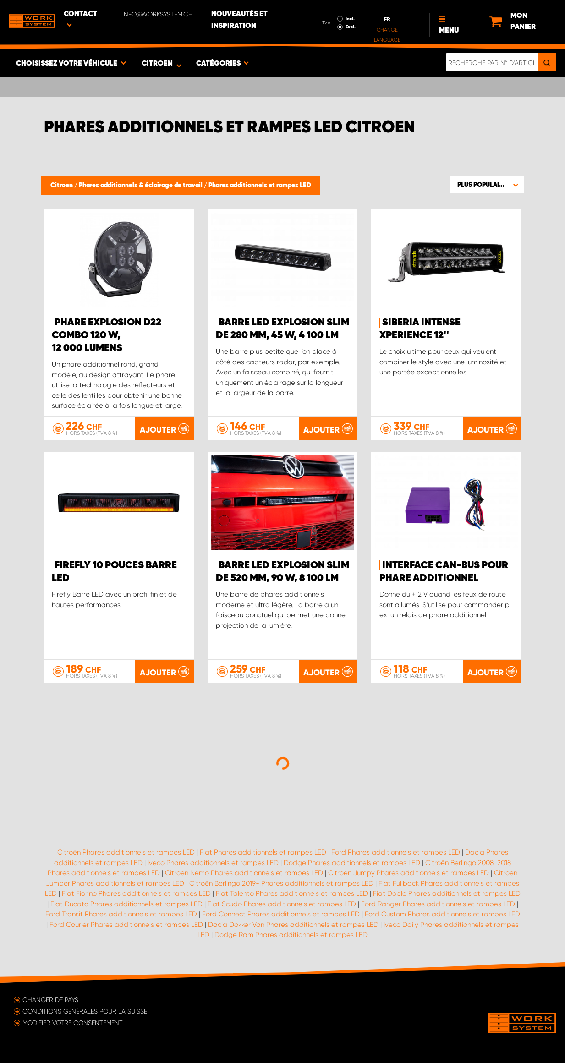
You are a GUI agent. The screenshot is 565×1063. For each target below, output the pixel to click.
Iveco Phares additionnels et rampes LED (213, 863)
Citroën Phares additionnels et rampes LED (126, 852)
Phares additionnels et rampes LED (259, 185)
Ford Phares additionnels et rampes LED (395, 852)
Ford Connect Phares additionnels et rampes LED (281, 914)
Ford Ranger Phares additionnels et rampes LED (438, 904)
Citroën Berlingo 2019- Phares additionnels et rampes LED (281, 883)
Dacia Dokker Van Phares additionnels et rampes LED (293, 925)
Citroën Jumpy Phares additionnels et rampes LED (408, 873)
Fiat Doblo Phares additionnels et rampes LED (447, 893)
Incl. (350, 18)
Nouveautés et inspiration (239, 20)
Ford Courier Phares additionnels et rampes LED (126, 925)
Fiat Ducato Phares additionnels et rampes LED (126, 904)
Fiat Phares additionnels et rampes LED (263, 852)
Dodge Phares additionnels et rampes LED (352, 863)
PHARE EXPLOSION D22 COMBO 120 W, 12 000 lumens (106, 335)
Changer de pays (50, 999)
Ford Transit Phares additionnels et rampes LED (121, 914)
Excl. (351, 27)
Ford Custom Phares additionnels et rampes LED (442, 914)
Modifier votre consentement (72, 1022)
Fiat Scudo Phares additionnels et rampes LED (282, 904)
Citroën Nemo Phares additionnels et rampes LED (244, 873)
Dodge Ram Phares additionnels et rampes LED (291, 935)
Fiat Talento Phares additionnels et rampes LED (292, 893)
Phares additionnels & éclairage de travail (141, 185)
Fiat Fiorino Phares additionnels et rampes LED (136, 893)
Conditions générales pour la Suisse (84, 1011)
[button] (487, 184)
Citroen (62, 185)
